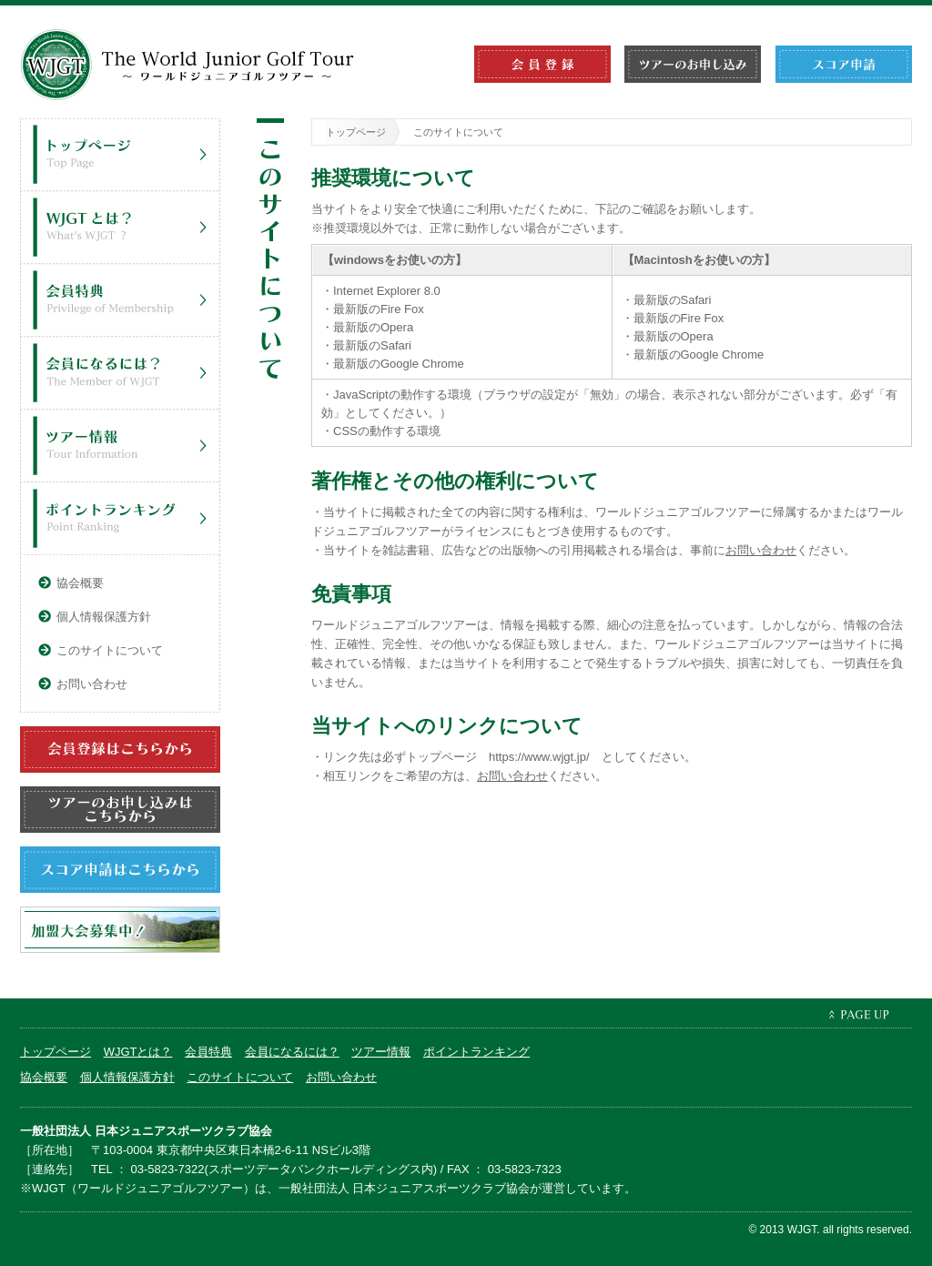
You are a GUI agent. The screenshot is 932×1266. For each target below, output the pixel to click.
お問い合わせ (760, 550)
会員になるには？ (124, 373)
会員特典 (124, 300)
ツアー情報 (124, 446)
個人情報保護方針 (103, 616)
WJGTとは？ (124, 227)
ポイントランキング (124, 518)
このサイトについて (109, 650)
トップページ (356, 132)
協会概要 (80, 583)
